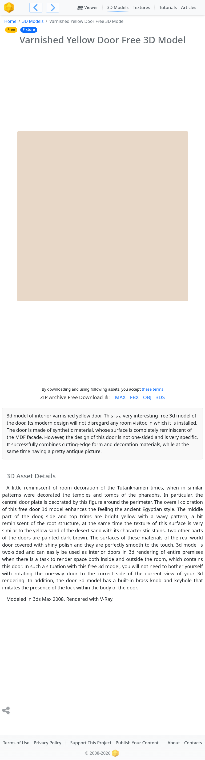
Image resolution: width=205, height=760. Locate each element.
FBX (134, 397)
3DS (160, 397)
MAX (120, 397)
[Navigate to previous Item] (35, 7)
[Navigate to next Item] (52, 7)
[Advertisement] (102, 87)
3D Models (32, 21)
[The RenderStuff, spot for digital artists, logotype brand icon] (9, 7)
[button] (118, 397)
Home (10, 21)
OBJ (147, 397)
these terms (152, 389)
